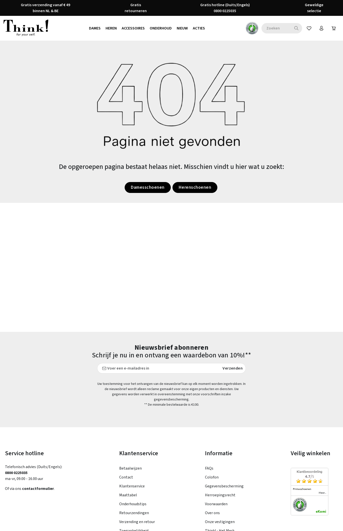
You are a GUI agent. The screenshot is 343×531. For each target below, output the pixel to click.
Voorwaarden (216, 504)
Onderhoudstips (132, 504)
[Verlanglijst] (309, 28)
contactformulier (38, 488)
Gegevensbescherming (224, 486)
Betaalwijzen (130, 468)
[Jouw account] (321, 28)
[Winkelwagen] (334, 28)
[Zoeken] (296, 28)
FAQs (209, 468)
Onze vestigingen (220, 522)
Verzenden (233, 368)
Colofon (212, 477)
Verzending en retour (137, 522)
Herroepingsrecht (220, 495)
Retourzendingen (134, 513)
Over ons (212, 513)
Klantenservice (132, 486)
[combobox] (276, 28)
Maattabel (128, 495)
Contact (126, 477)
